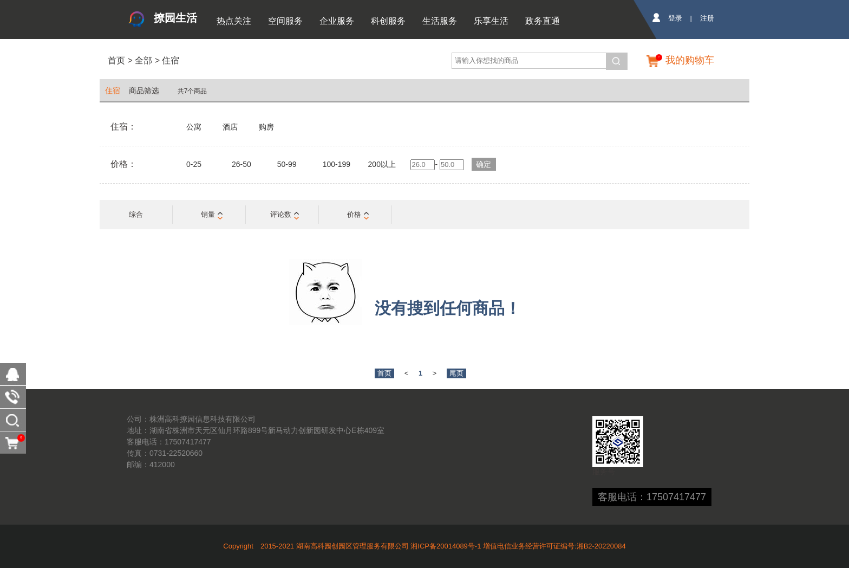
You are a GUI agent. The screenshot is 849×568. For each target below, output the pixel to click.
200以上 (382, 164)
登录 (675, 18)
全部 (142, 60)
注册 (707, 18)
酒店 (230, 126)
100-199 (336, 164)
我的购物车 (689, 60)
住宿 (170, 60)
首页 (116, 60)
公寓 (193, 126)
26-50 (241, 164)
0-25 (193, 164)
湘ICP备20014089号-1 (445, 546)
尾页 (456, 373)
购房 (266, 126)
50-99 (287, 164)
